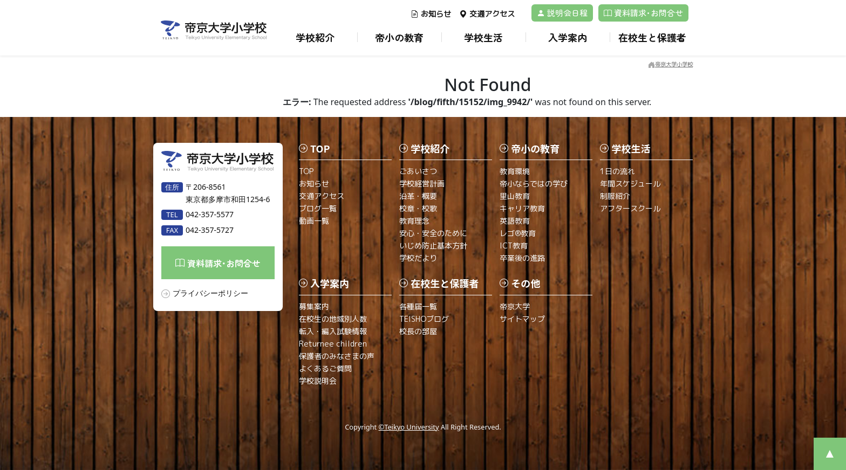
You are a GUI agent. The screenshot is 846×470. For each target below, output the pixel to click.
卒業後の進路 (522, 258)
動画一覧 (314, 221)
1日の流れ (617, 171)
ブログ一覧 (318, 208)
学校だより (418, 258)
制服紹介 (615, 196)
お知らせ (431, 13)
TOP (306, 171)
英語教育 (515, 221)
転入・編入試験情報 (333, 331)
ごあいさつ (418, 171)
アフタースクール (630, 208)
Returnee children (333, 343)
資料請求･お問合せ (643, 12)
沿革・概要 (418, 196)
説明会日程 (562, 12)
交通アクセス (487, 13)
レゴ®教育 (518, 233)
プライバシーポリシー (210, 293)
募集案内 (314, 306)
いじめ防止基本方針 (433, 245)
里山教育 (515, 196)
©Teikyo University (409, 427)
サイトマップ (522, 319)
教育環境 (515, 171)
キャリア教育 (522, 208)
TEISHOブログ (424, 319)
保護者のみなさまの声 (336, 356)
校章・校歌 (418, 208)
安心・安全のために (433, 233)
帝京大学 (515, 306)
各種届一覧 (418, 306)
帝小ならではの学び (534, 183)
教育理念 (414, 221)
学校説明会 (318, 381)
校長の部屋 (418, 331)
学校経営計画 (422, 183)
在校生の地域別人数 (333, 319)
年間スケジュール (630, 183)
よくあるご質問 (325, 368)
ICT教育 (514, 245)
